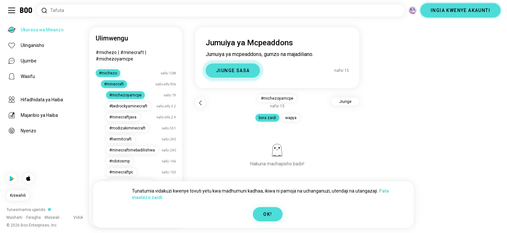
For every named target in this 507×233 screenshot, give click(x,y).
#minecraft (132, 52)
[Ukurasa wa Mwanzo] (26, 10)
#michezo (106, 52)
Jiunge (345, 101)
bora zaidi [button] (267, 118)
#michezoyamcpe (114, 58)
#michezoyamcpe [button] (277, 98)
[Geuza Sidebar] (11, 10)
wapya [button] (291, 118)
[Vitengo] (412, 10)
